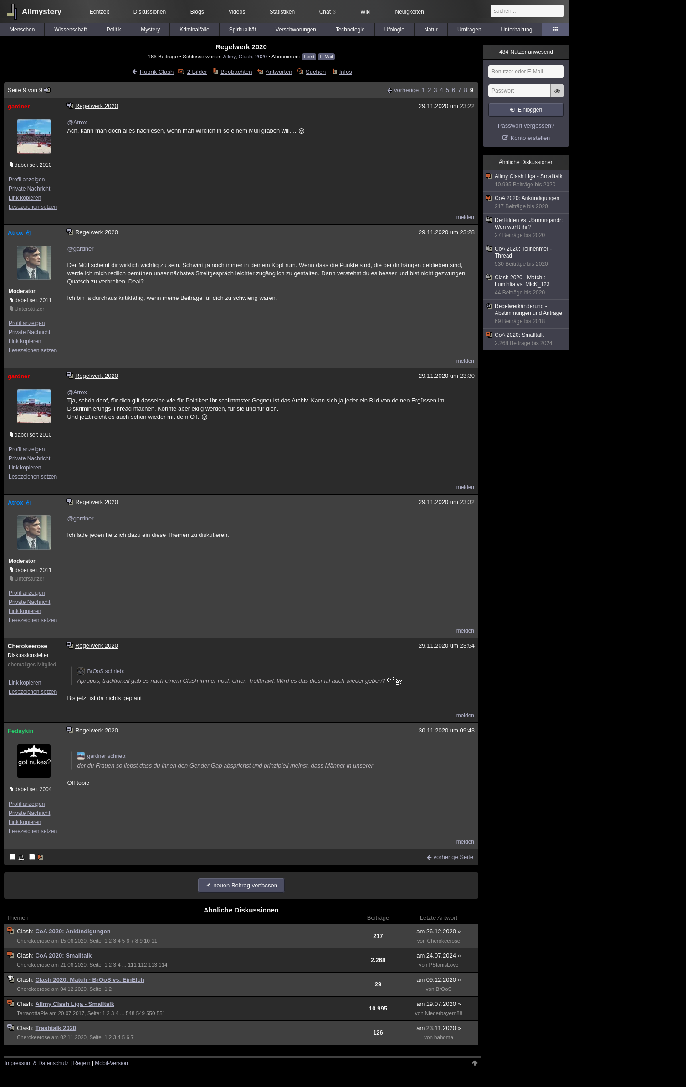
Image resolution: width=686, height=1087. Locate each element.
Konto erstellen (530, 137)
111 (132, 965)
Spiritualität (242, 29)
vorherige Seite (453, 857)
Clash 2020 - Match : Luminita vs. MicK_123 (526, 285)
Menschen (22, 29)
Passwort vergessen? (526, 125)
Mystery (150, 29)
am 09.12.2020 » (438, 979)
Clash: (26, 931)
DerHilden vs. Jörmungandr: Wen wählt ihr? (526, 228)
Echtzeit (99, 12)
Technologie (350, 29)
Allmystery (41, 11)
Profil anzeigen (27, 179)
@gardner (80, 248)
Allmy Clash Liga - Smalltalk (74, 1003)
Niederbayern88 (443, 1013)
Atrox (20, 232)
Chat (327, 12)
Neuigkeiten (409, 12)
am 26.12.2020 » (438, 931)
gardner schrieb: (102, 756)
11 (154, 940)
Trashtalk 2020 (55, 1028)
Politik (114, 29)
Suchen (316, 71)
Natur (430, 29)
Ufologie (394, 29)
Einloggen (530, 110)
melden (465, 217)
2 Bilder (197, 71)
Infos (345, 71)
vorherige (406, 90)
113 (152, 965)
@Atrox (77, 122)
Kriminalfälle (194, 29)
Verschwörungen (296, 29)
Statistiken (282, 12)
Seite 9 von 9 (29, 90)
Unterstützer (29, 309)
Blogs (197, 12)
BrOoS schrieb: (100, 671)
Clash (245, 56)
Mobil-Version (111, 1063)
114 (163, 965)
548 (130, 1013)
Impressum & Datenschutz (37, 1063)
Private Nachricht (29, 188)
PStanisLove (443, 965)
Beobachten (236, 71)
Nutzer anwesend (526, 52)
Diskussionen (149, 12)
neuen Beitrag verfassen (245, 885)
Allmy (229, 56)
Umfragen (469, 29)
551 (161, 1013)
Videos (237, 12)
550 (150, 1013)
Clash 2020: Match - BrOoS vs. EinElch (89, 979)
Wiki (365, 12)
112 (142, 965)
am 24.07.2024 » (438, 955)
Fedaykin (20, 730)
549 (140, 1013)
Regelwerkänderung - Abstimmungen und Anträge (526, 314)
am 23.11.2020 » (438, 1028)
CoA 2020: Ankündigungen (72, 931)
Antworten (279, 71)
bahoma (443, 1037)
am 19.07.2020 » (438, 1003)
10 (147, 940)
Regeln (82, 1063)
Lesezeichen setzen (33, 207)
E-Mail (326, 56)
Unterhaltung (516, 29)
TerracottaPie (32, 1013)
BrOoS (444, 989)
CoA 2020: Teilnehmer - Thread (526, 257)
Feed (309, 56)
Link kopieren (25, 198)
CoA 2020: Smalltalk (63, 955)
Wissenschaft (70, 29)
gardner (19, 106)
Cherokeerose (27, 646)
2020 (261, 56)
